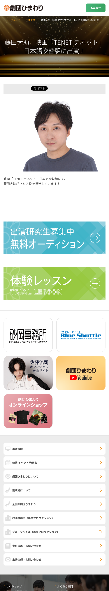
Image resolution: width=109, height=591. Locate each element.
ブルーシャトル (36, 532)
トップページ (13, 20)
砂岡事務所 (33, 518)
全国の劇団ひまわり (24, 504)
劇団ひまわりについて (25, 476)
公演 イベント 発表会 (24, 462)
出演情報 (30, 20)
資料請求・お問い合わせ (26, 545)
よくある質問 (65, 586)
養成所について (21, 490)
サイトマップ (14, 586)
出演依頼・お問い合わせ (26, 559)
